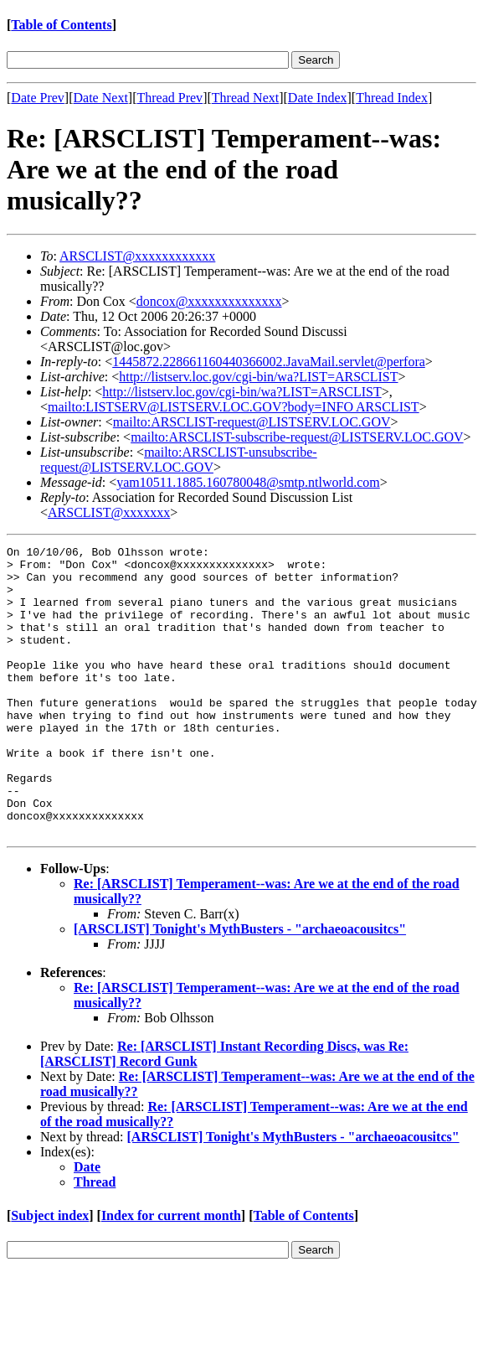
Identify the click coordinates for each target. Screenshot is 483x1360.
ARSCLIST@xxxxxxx (109, 512)
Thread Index (392, 97)
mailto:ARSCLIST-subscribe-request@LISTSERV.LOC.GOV (297, 437)
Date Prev (37, 97)
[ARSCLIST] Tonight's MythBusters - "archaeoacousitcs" (240, 987)
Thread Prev (169, 97)
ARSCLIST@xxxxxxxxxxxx (137, 256)
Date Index (317, 97)
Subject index (50, 1273)
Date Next (101, 97)
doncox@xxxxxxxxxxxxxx (209, 301)
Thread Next (245, 97)
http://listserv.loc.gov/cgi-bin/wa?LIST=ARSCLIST (258, 377)
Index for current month (171, 1273)
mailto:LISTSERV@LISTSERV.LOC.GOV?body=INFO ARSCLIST (233, 407)
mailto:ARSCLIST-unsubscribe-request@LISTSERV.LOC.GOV (178, 459)
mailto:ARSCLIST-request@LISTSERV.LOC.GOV (252, 422)
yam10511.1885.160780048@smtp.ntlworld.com (248, 482)
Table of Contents (61, 25)
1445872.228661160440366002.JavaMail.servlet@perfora (268, 361)
